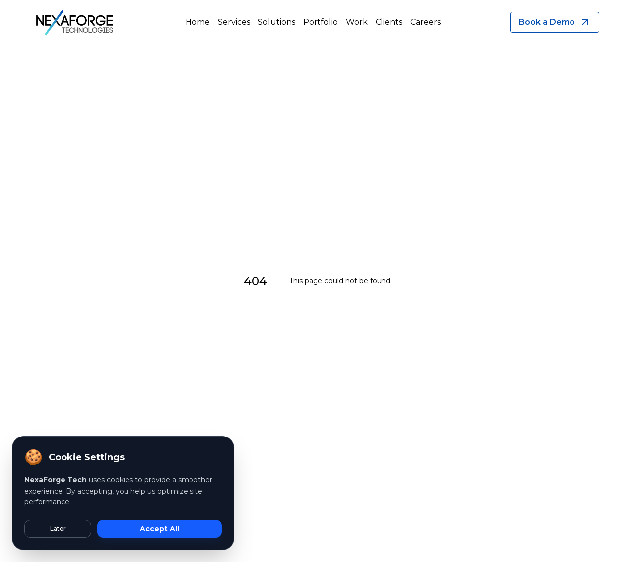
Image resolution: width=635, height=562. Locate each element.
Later (58, 528)
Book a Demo (555, 22)
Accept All (159, 528)
